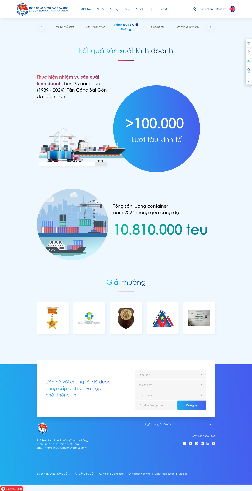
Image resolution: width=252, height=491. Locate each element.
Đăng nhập (206, 9)
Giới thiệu (86, 9)
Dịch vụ (114, 9)
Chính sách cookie (165, 473)
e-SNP (164, 9)
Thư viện (140, 9)
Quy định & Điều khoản (111, 473)
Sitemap (183, 473)
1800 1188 (209, 436)
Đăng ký (221, 9)
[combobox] (155, 405)
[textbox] (155, 405)
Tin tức (101, 9)
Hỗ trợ (126, 9)
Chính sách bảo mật (139, 473)
